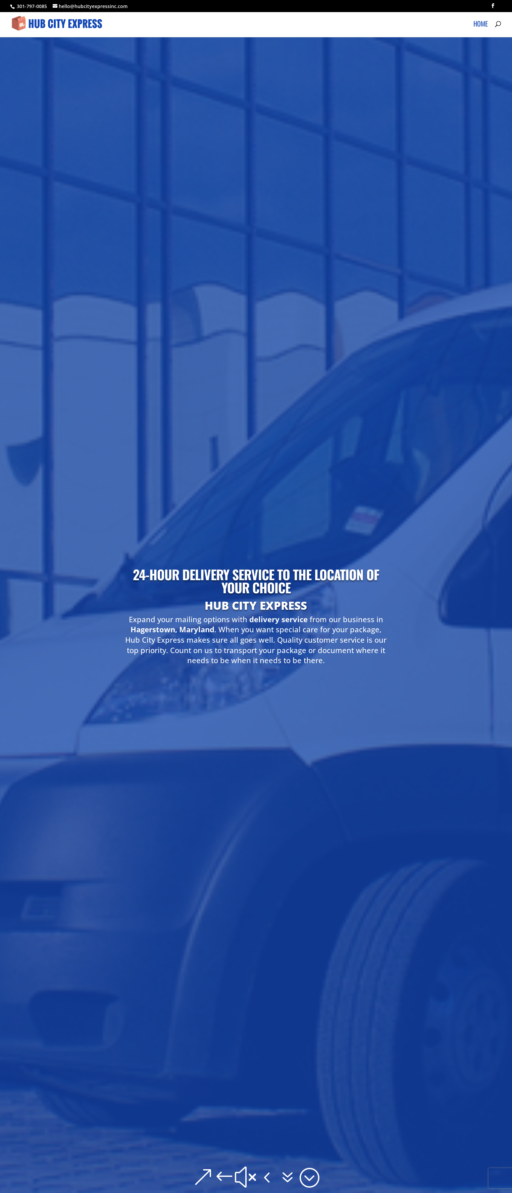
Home (480, 25)
